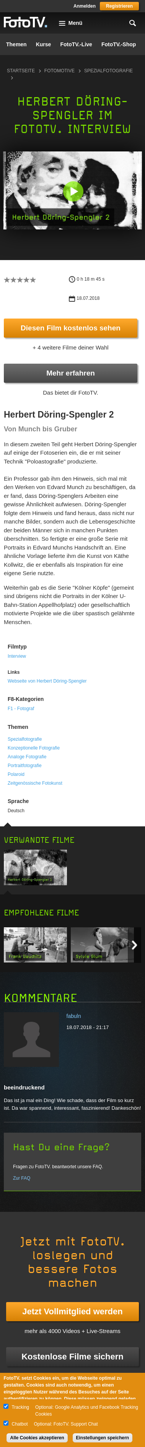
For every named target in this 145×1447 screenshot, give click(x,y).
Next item (134, 945)
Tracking (20, 1407)
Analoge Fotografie (27, 756)
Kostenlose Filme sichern (72, 1356)
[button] (73, 191)
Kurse (43, 44)
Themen (16, 44)
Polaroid (16, 774)
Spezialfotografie (25, 739)
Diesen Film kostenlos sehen (71, 328)
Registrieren (119, 6)
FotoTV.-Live (76, 44)
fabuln (74, 1016)
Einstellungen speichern (102, 1437)
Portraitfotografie (25, 765)
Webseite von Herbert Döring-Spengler (47, 681)
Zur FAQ (21, 1178)
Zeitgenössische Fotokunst (35, 783)
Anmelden (84, 6)
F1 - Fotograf (21, 708)
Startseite (21, 70)
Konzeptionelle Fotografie (34, 748)
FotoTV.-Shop (118, 44)
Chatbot (19, 1424)
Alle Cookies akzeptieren (37, 1437)
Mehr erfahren (70, 373)
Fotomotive (59, 70)
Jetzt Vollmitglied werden (72, 1311)
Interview (17, 656)
